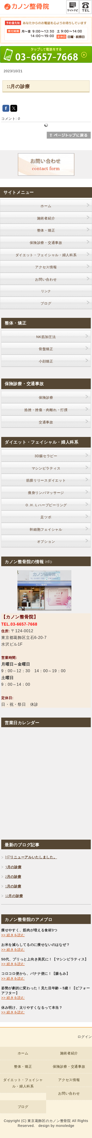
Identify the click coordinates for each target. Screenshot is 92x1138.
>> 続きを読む (13, 935)
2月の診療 (13, 877)
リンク (46, 291)
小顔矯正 (46, 361)
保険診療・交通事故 (46, 243)
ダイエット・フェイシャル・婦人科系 (46, 255)
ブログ (45, 303)
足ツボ (45, 517)
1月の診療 (13, 886)
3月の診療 (13, 867)
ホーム (45, 206)
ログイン (85, 1037)
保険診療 (46, 397)
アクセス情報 (46, 267)
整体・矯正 (46, 230)
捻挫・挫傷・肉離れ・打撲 (45, 410)
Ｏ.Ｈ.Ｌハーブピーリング (46, 505)
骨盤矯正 (46, 349)
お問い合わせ (46, 279)
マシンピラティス (46, 468)
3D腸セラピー (46, 456)
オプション (46, 541)
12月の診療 (14, 896)
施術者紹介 (46, 218)
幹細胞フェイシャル (46, 529)
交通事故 (46, 422)
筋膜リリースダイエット (46, 480)
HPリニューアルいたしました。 (31, 857)
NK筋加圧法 (46, 337)
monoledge (65, 1126)
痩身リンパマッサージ (46, 493)
